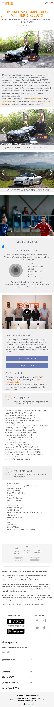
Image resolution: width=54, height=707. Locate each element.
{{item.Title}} (6, 652)
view (16, 287)
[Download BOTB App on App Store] (16, 623)
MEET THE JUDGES (27, 358)
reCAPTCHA (31, 704)
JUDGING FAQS (27, 366)
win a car (8, 101)
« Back (1, 17)
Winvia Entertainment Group (34, 604)
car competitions (34, 99)
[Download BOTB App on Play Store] (16, 631)
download (24, 287)
